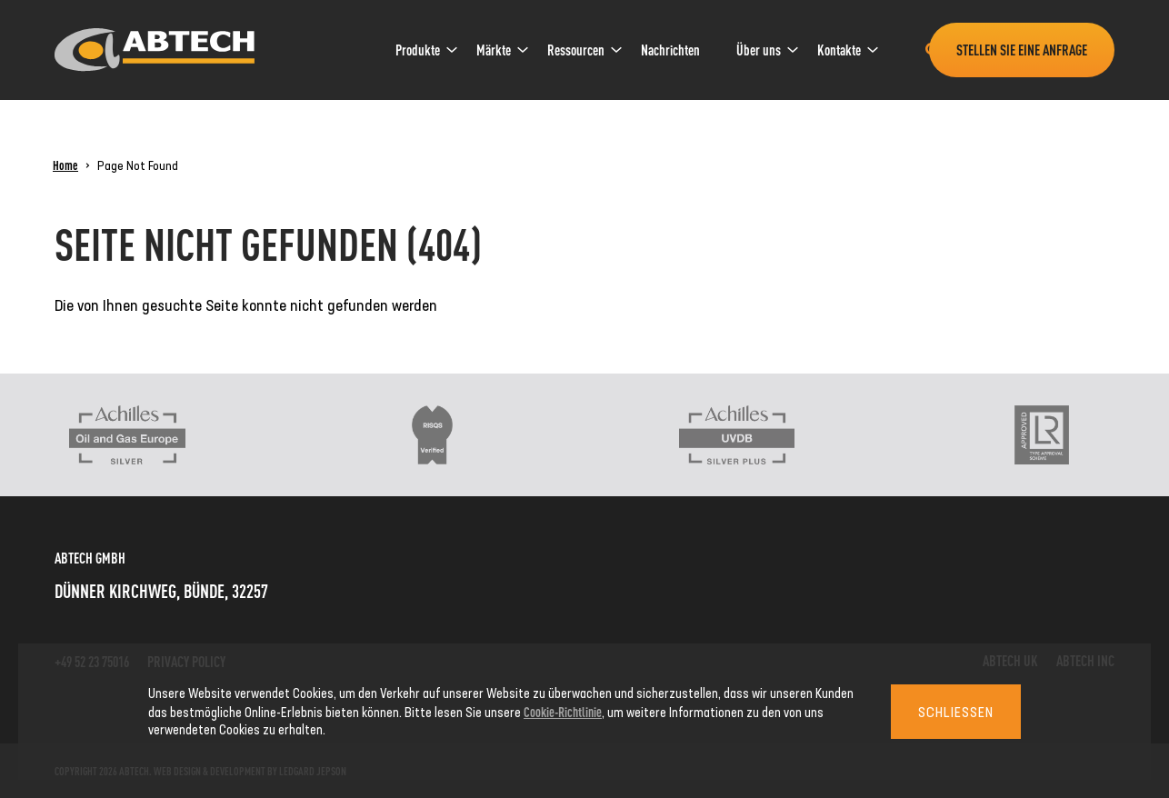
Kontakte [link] (839, 49)
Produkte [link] (417, 49)
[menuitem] (417, 50)
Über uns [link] (758, 49)
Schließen (956, 712)
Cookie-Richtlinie (563, 711)
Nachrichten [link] (670, 49)
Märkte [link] (493, 49)
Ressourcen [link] (575, 49)
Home (65, 164)
